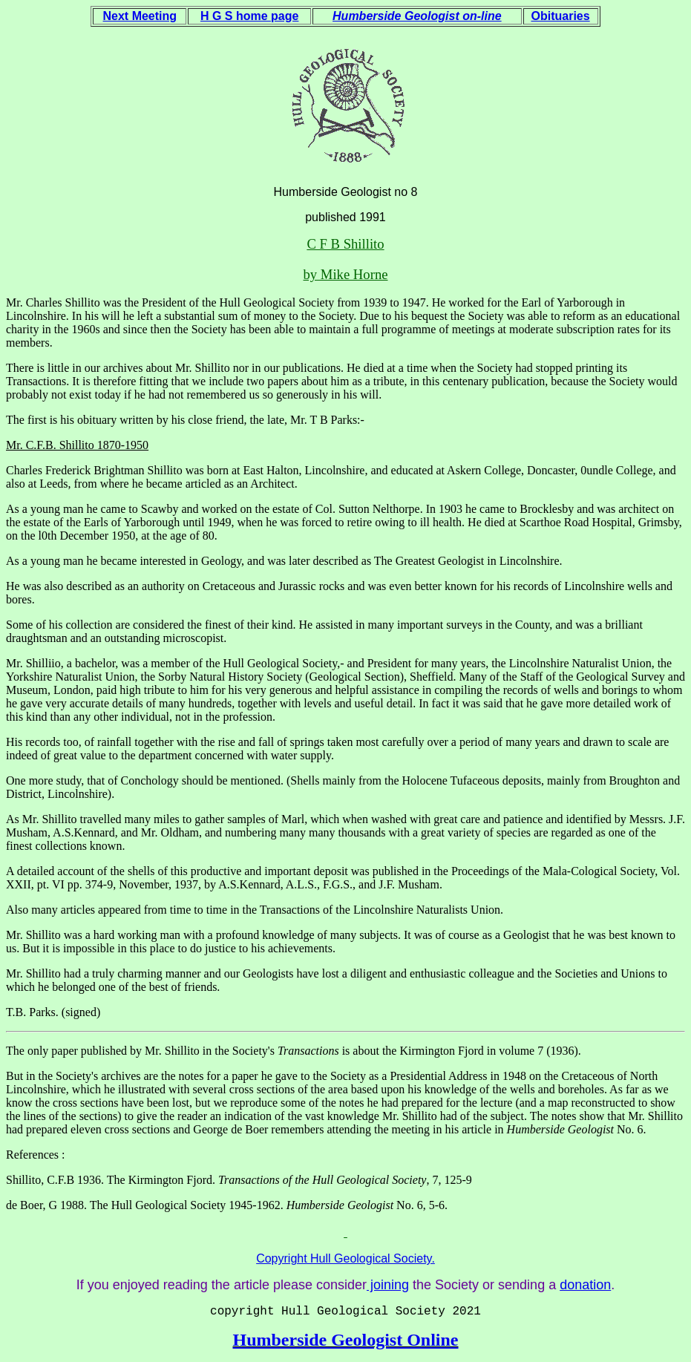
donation (585, 1284)
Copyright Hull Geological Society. (345, 1258)
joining (388, 1284)
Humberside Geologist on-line (417, 16)
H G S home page (249, 16)
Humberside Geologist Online (345, 1339)
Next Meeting (140, 16)
